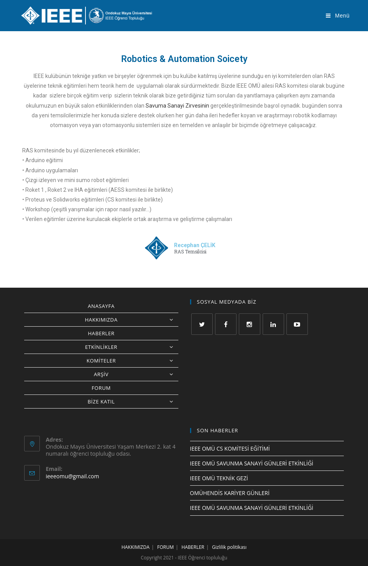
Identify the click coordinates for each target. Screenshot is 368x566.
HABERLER (101, 333)
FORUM (101, 387)
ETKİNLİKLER (131, 347)
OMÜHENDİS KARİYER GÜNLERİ (230, 493)
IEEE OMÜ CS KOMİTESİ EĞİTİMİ (230, 448)
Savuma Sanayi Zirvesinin (177, 106)
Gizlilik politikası (229, 547)
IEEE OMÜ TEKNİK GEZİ (219, 478)
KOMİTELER (132, 360)
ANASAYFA (101, 306)
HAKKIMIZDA (131, 319)
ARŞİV (136, 374)
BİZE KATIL (132, 401)
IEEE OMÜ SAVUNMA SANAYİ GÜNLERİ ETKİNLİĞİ (251, 463)
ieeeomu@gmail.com (72, 476)
